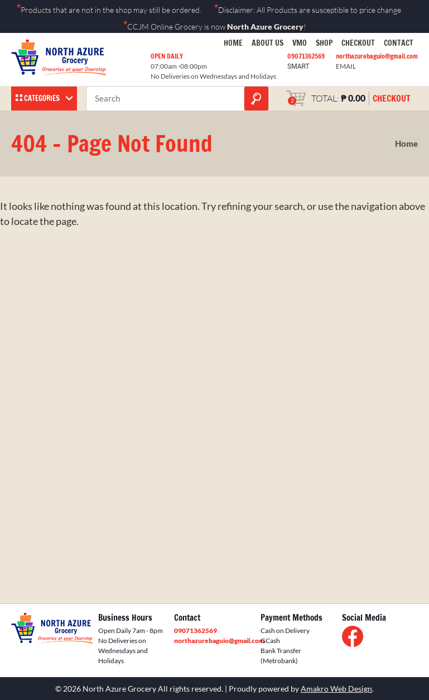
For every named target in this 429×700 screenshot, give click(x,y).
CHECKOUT (392, 98)
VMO (299, 43)
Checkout (358, 43)
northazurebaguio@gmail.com (377, 56)
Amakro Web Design (336, 688)
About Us (267, 43)
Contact (398, 43)
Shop (324, 43)
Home (233, 43)
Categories (41, 98)
